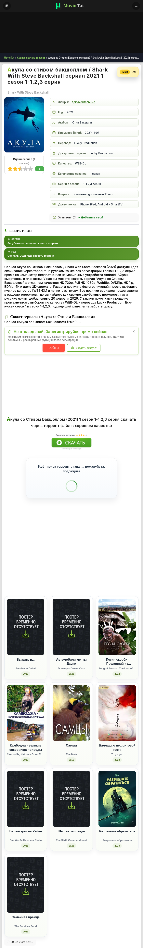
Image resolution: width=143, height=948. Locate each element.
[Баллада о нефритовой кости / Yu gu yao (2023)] (117, 705)
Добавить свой (90, 217)
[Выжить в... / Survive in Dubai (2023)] (25, 619)
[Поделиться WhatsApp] (117, 561)
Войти (53, 347)
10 (10, 168)
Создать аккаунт (86, 347)
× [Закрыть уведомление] (134, 331)
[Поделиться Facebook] (102, 561)
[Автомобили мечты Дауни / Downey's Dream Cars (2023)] (71, 619)
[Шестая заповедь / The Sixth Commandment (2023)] (71, 790)
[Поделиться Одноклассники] (110, 561)
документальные (83, 102)
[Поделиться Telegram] (132, 561)
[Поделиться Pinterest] (124, 561)
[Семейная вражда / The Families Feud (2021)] (25, 877)
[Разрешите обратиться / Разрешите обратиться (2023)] (117, 790)
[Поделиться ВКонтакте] (95, 561)
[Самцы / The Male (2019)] (71, 705)
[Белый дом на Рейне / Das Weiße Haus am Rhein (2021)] (25, 790)
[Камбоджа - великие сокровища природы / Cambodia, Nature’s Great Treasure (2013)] (25, 705)
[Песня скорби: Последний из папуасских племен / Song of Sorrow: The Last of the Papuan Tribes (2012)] (117, 619)
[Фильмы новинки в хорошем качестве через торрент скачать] (71, 6)
